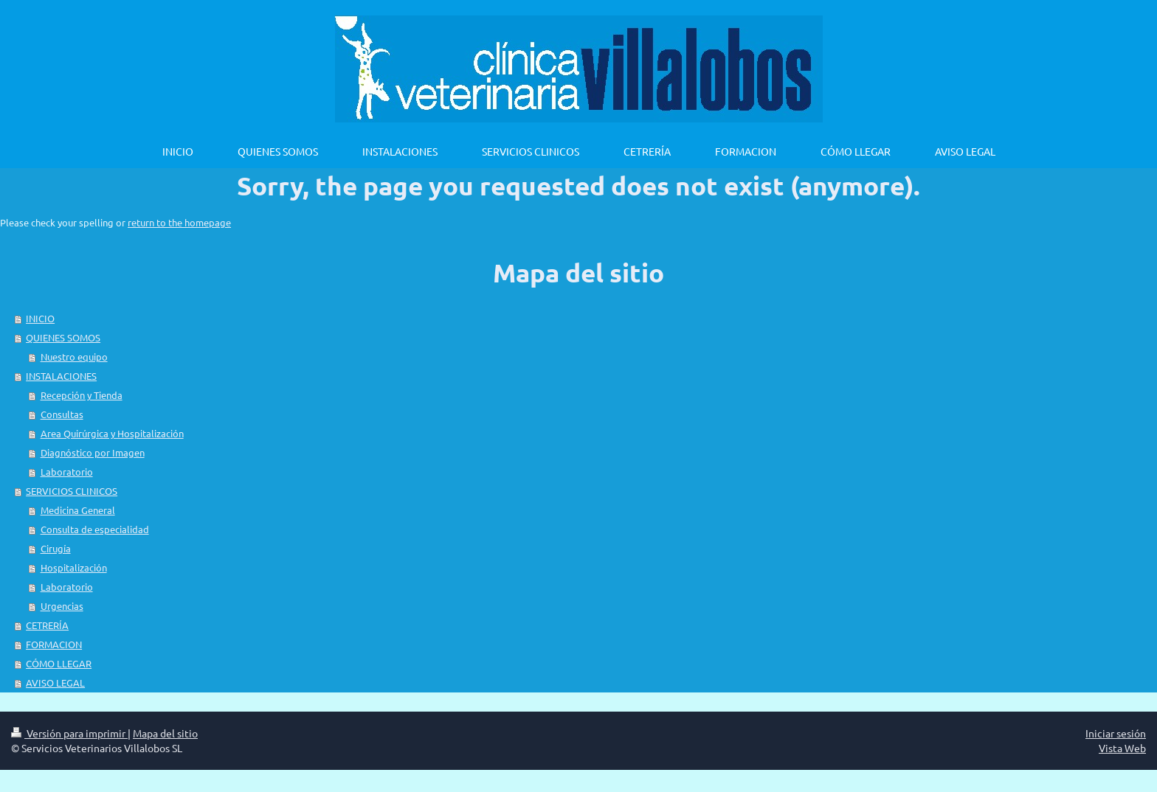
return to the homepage (179, 222)
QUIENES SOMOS (63, 337)
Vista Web (1122, 747)
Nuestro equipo (74, 356)
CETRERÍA (47, 625)
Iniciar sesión (1115, 733)
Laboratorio (67, 471)
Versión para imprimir (69, 733)
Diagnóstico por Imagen (93, 452)
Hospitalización (74, 567)
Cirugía (56, 548)
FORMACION (54, 644)
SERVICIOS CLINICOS (71, 490)
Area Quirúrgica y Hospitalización (112, 433)
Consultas (62, 414)
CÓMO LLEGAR (58, 663)
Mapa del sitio (165, 733)
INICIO (40, 318)
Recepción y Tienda (81, 395)
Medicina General (78, 510)
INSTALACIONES (61, 375)
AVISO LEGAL (55, 682)
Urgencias (62, 606)
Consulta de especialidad (95, 529)
